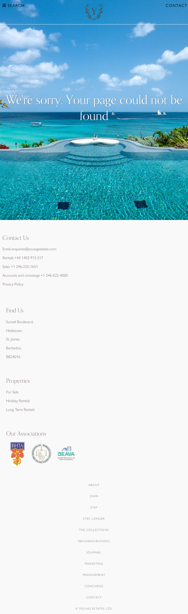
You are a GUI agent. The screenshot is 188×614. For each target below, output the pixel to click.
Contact (176, 5)
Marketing (94, 563)
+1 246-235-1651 (24, 266)
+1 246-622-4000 (54, 275)
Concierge (94, 586)
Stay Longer (94, 518)
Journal (94, 552)
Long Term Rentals (20, 409)
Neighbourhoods (94, 541)
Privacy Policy (13, 284)
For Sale (12, 392)
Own (94, 496)
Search (13, 5)
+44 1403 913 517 (28, 257)
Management (94, 574)
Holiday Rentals (18, 400)
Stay (94, 507)
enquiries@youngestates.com (34, 249)
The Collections (94, 529)
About (94, 484)
